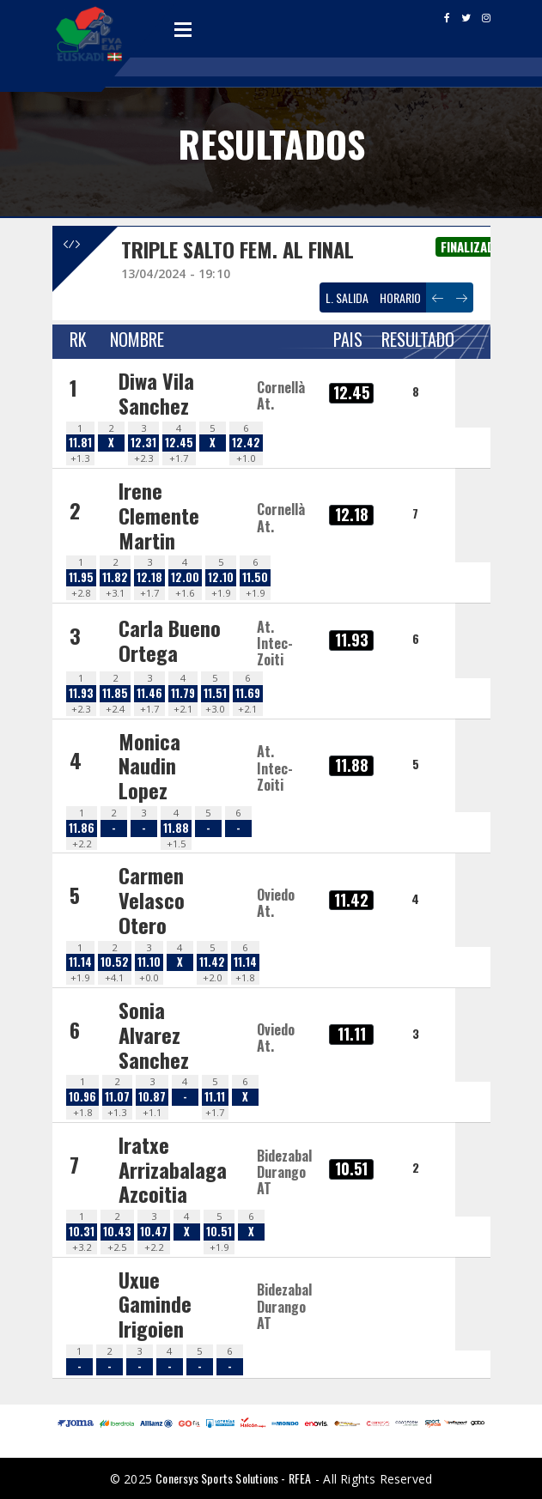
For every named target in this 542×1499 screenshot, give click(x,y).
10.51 (219, 1231)
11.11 (214, 1097)
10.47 (153, 1231)
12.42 (246, 442)
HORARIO (400, 297)
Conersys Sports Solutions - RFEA (233, 1478)
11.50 (255, 577)
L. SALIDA (347, 297)
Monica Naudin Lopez (149, 765)
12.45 (179, 442)
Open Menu (183, 29)
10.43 (117, 1231)
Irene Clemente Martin (159, 515)
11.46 (149, 693)
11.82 (115, 577)
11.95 (81, 577)
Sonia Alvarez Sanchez (154, 1034)
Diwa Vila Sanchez (156, 393)
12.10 (221, 577)
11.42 (212, 962)
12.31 (143, 442)
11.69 (247, 693)
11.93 (81, 693)
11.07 (117, 1097)
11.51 (215, 693)
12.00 (185, 577)
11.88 (176, 828)
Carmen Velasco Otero (152, 899)
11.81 (80, 442)
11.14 (80, 962)
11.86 (81, 828)
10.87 (152, 1097)
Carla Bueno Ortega (170, 640)
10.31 (81, 1231)
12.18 (149, 577)
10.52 (114, 962)
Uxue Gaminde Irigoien (155, 1304)
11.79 (183, 693)
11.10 (149, 962)
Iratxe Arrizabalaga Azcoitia (173, 1169)
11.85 (115, 693)
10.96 (82, 1097)
